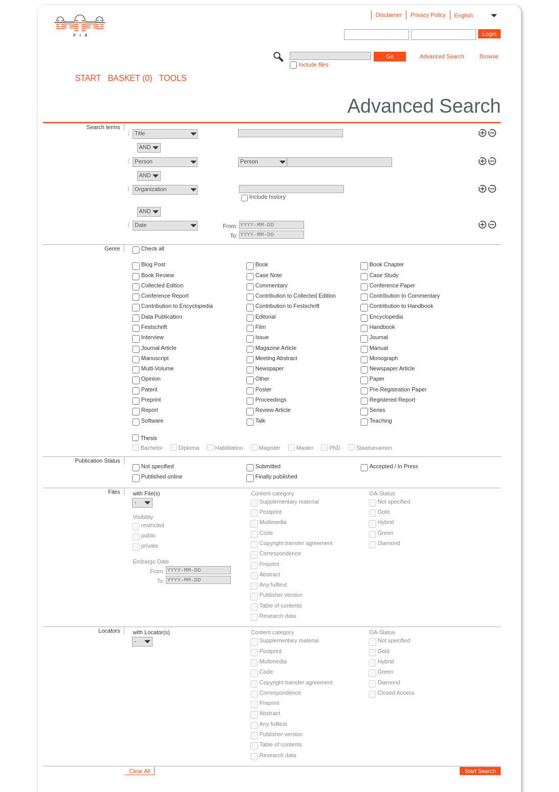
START (88, 78)
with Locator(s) (151, 632)
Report (149, 410)
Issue (262, 337)
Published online (162, 476)
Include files (313, 64)
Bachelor (151, 448)
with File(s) (146, 493)
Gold (384, 512)
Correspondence (280, 553)
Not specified (157, 466)
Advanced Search (442, 56)
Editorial (265, 317)
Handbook (382, 327)
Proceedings (271, 400)
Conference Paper (392, 285)
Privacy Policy (428, 15)
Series (377, 410)
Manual (379, 348)
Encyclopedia (386, 317)
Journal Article (159, 348)
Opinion (151, 379)
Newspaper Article (392, 368)
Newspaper (269, 368)
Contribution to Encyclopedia (177, 306)
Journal (379, 337)
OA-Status (382, 493)
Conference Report (165, 296)
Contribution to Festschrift (287, 306)
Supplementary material (289, 501)
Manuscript (155, 358)
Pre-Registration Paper (398, 389)
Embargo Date (151, 561)
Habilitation (229, 448)
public (148, 535)
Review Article (273, 410)
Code (266, 533)
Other (262, 379)
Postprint (271, 512)
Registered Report (392, 400)
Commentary (271, 285)
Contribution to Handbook (402, 306)
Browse (489, 56)
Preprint (151, 400)
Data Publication (161, 317)
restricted (152, 525)
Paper (377, 379)
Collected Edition (162, 285)
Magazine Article (276, 348)
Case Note (268, 275)
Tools (173, 78)
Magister (270, 448)
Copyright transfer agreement (296, 543)
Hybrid (386, 522)
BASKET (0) (130, 78)
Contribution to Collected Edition (295, 296)
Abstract (270, 574)
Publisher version (281, 595)
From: (230, 226)
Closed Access (396, 693)
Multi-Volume (157, 368)
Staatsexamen (374, 448)
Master (305, 448)
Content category (272, 493)
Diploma (189, 448)
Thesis (148, 438)
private (149, 546)
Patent (149, 389)
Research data (278, 616)
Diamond (389, 543)
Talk (260, 421)
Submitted (268, 466)
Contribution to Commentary (405, 296)
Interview (152, 337)
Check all (152, 248)
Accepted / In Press (394, 466)
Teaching (381, 421)
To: (234, 236)
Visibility (143, 517)
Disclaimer (389, 15)
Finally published (276, 476)
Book (261, 264)
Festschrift (154, 327)
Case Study (384, 275)
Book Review (157, 275)
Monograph (384, 358)
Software (152, 421)
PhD (334, 448)
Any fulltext (273, 584)
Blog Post (153, 264)
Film (260, 327)
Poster (263, 389)
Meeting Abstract (276, 358)
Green (386, 533)
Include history (267, 197)
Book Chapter (387, 264)
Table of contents (281, 605)
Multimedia (273, 522)
